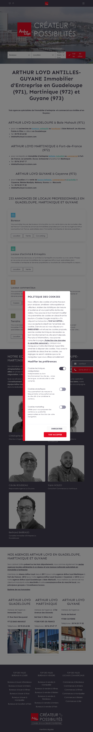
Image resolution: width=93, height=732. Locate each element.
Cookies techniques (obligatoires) (42, 374)
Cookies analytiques (42, 394)
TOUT (55, 434)
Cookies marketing (42, 412)
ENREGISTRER (56, 428)
